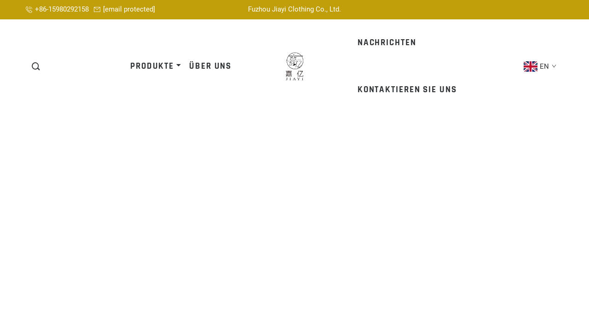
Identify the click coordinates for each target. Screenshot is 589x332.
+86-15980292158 (62, 9)
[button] (36, 66)
